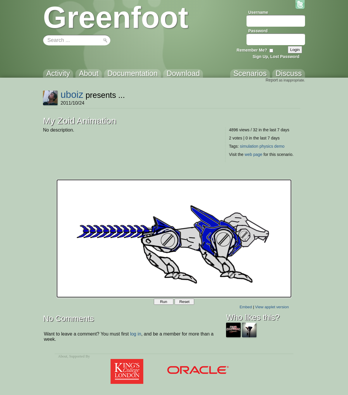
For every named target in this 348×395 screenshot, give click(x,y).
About (62, 356)
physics (266, 146)
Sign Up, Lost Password (276, 56)
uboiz (72, 94)
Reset (184, 301)
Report (272, 80)
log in (135, 333)
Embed (246, 307)
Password (258, 30)
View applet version (272, 307)
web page (253, 154)
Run (163, 301)
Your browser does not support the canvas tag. (174, 238)
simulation (249, 146)
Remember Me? (252, 50)
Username (258, 12)
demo (279, 146)
